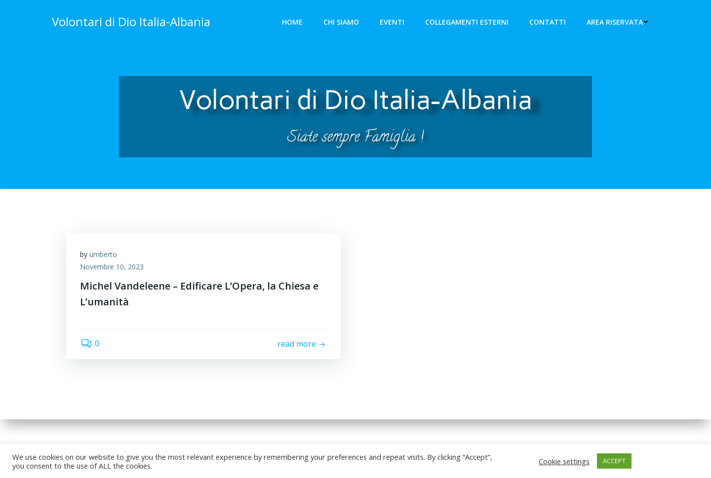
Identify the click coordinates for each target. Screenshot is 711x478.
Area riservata (618, 22)
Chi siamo (341, 22)
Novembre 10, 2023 (113, 268)
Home (292, 22)
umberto (104, 255)
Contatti (548, 22)
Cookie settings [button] (564, 461)
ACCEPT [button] (614, 460)
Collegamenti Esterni (467, 22)
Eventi (392, 22)
